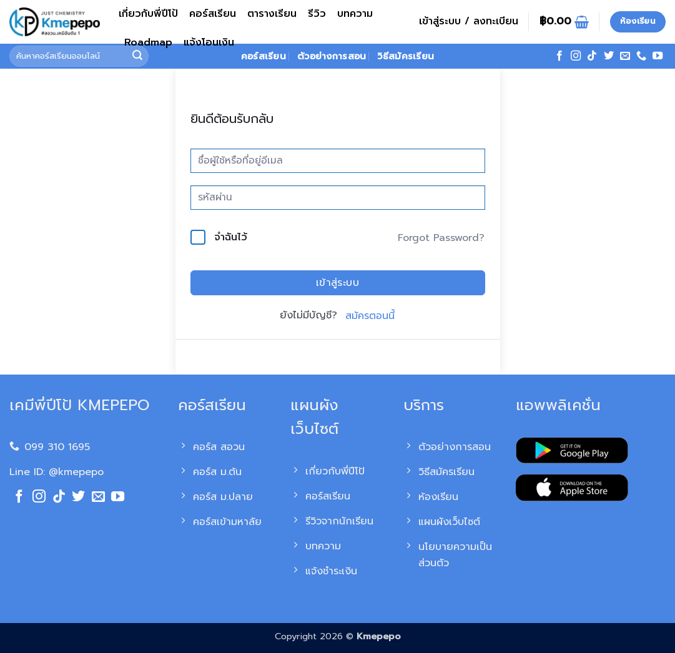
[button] (468, 21)
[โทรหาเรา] (641, 56)
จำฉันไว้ (230, 237)
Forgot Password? (441, 237)
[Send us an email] (625, 56)
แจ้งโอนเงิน (209, 42)
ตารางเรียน (272, 13)
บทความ (355, 13)
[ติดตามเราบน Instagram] (576, 56)
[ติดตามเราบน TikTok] (592, 56)
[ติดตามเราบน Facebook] (559, 56)
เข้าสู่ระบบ (338, 282)
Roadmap (148, 42)
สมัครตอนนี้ (370, 315)
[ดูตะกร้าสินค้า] (564, 21)
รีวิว (317, 13)
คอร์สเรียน (212, 13)
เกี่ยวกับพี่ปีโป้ (148, 13)
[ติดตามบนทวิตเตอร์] (609, 56)
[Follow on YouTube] (658, 56)
